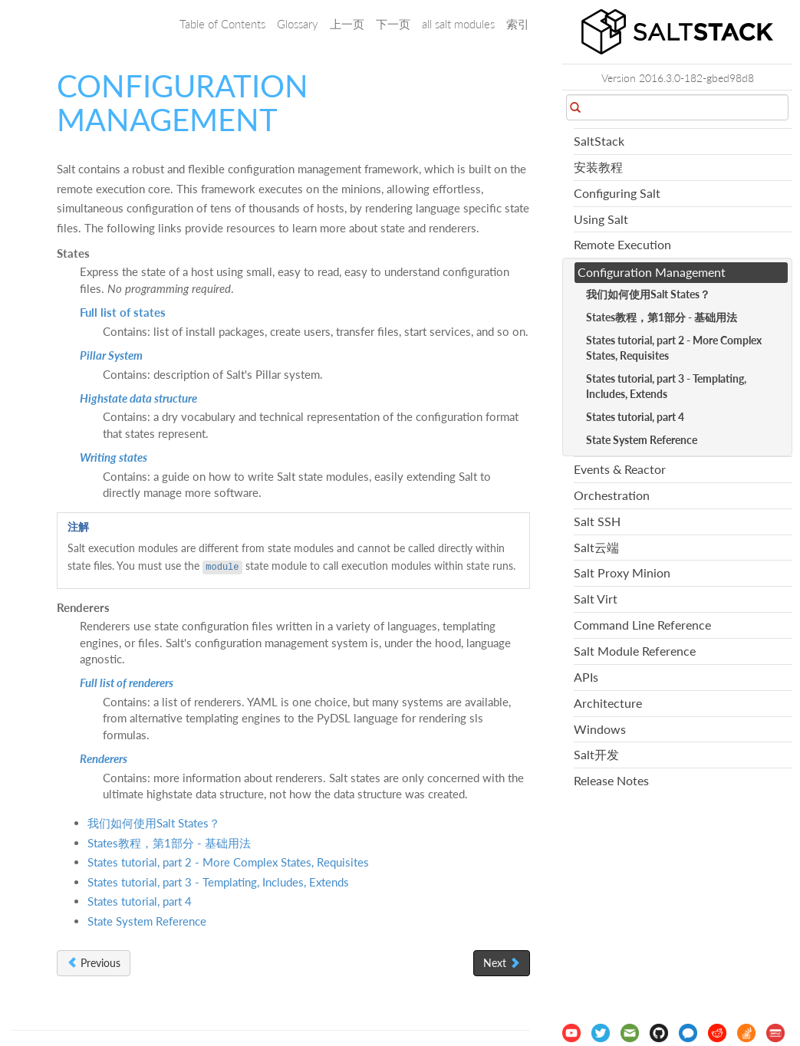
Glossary (297, 24)
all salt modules (458, 24)
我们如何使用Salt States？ (153, 823)
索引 (517, 24)
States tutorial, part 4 (139, 901)
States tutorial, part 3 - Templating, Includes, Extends (218, 882)
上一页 (347, 24)
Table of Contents (222, 24)
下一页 (393, 24)
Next (501, 962)
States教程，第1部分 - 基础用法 (169, 843)
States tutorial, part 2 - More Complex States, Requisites (228, 862)
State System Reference (146, 921)
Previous (93, 962)
